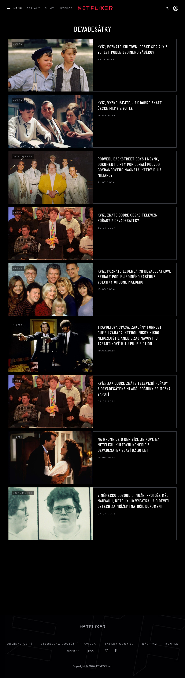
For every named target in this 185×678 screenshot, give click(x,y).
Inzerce (73, 651)
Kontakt (173, 644)
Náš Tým (149, 644)
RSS (91, 651)
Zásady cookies (119, 644)
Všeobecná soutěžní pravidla (68, 644)
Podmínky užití (18, 644)
